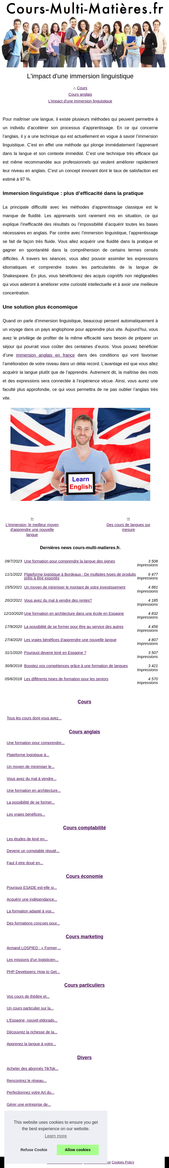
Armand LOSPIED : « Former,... (34, 948)
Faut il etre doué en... (25, 863)
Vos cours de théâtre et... (28, 996)
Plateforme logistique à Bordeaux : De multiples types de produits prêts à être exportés (80, 576)
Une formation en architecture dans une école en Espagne (74, 614)
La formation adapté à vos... (30, 911)
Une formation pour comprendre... (36, 743)
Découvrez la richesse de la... (32, 1032)
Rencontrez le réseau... (27, 1080)
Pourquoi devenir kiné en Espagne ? (55, 653)
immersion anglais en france (45, 355)
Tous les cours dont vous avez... (34, 718)
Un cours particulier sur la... (30, 1008)
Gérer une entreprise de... (29, 1104)
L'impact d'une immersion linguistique (80, 101)
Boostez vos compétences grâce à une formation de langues (76, 666)
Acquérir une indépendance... (32, 899)
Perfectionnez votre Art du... (30, 1092)
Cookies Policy (123, 1162)
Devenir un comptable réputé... (33, 851)
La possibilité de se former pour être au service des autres (73, 627)
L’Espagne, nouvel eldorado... (32, 1020)
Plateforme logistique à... (28, 755)
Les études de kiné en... (27, 839)
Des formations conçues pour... (33, 923)
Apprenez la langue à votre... (31, 1044)
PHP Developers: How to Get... (33, 972)
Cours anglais (80, 94)
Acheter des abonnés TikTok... (32, 1068)
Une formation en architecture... (34, 790)
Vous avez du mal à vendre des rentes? (58, 600)
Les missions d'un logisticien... (32, 960)
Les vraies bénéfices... (26, 814)
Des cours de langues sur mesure (128, 527)
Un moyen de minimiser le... (30, 766)
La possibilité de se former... (31, 802)
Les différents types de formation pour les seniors (66, 679)
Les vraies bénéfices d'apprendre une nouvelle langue (70, 640)
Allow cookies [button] (78, 1150)
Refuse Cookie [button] (33, 1150)
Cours (82, 88)
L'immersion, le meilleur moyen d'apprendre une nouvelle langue (32, 530)
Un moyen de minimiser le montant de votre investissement (75, 587)
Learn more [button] (56, 1136)
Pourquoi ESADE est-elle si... (32, 887)
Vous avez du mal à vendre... (32, 779)
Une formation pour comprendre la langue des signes (69, 561)
